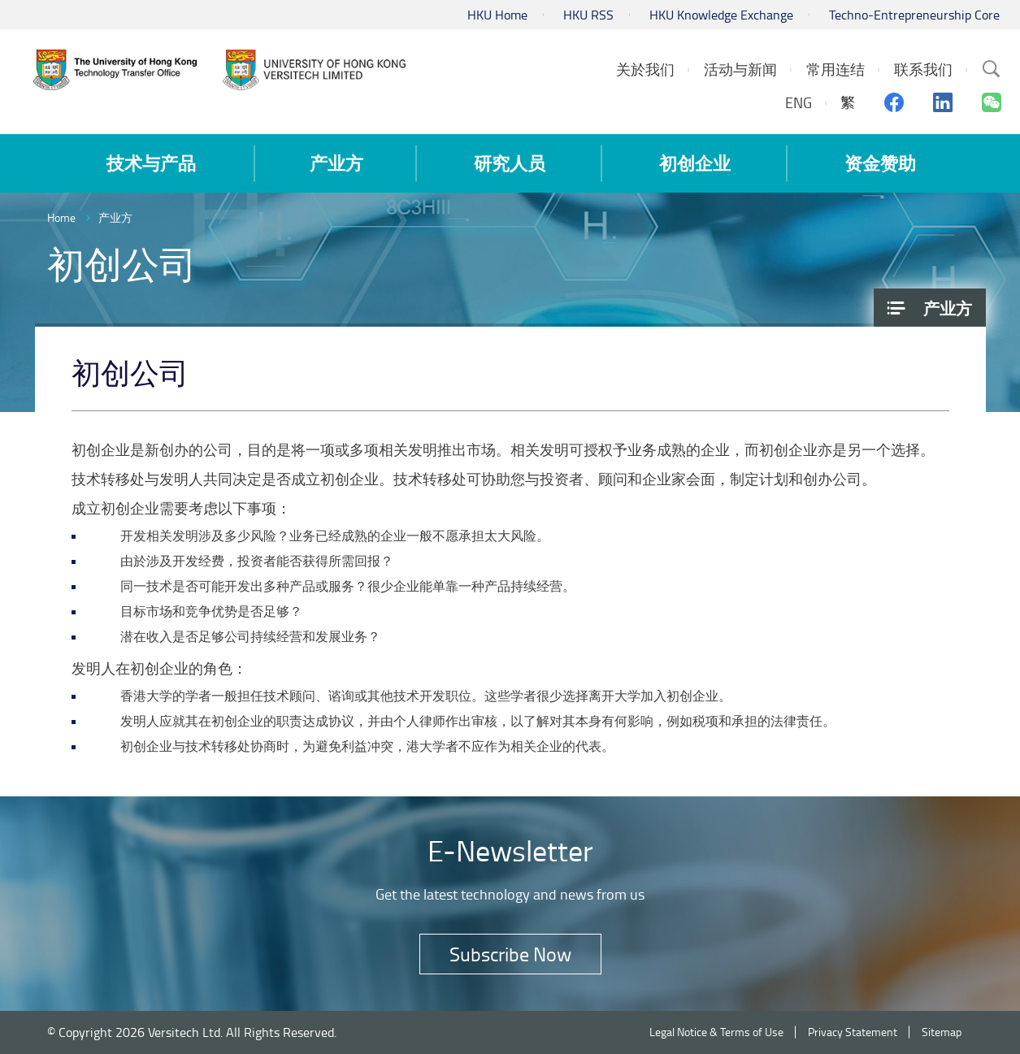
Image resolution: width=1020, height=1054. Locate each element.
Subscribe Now (510, 953)
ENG (798, 102)
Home (61, 217)
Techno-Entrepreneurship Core (914, 15)
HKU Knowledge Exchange (721, 15)
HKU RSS (588, 15)
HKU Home (497, 15)
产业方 (115, 217)
